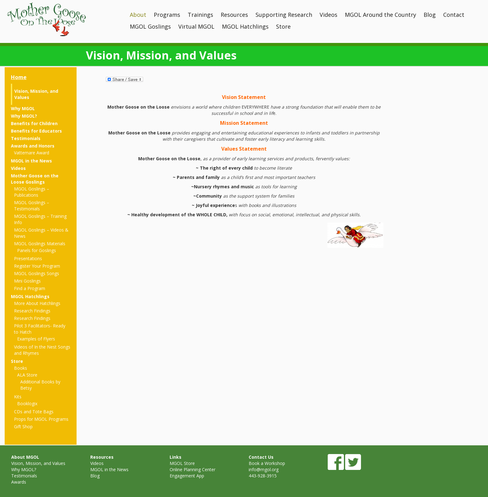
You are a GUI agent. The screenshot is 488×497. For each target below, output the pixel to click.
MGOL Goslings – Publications (31, 192)
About (138, 14)
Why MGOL (23, 108)
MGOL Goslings (150, 26)
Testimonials (25, 138)
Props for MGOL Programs (41, 419)
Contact (453, 14)
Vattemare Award (31, 153)
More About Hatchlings (37, 303)
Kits (17, 397)
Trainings (200, 14)
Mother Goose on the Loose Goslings (35, 179)
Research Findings (32, 311)
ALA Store (27, 375)
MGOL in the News (31, 161)
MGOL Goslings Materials (39, 243)
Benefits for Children (34, 123)
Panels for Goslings (36, 250)
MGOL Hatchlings (245, 26)
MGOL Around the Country (380, 14)
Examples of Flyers (36, 339)
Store (283, 26)
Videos (328, 14)
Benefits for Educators (36, 131)
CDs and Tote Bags (34, 412)
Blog (430, 14)
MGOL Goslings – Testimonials (31, 205)
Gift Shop (23, 426)
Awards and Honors (32, 146)
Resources (234, 14)
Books (20, 368)
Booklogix (27, 403)
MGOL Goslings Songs (36, 273)
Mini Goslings (27, 281)
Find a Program (29, 288)
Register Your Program (37, 266)
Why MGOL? (24, 116)
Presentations (28, 258)
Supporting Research (284, 14)
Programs (167, 14)
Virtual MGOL (196, 26)
